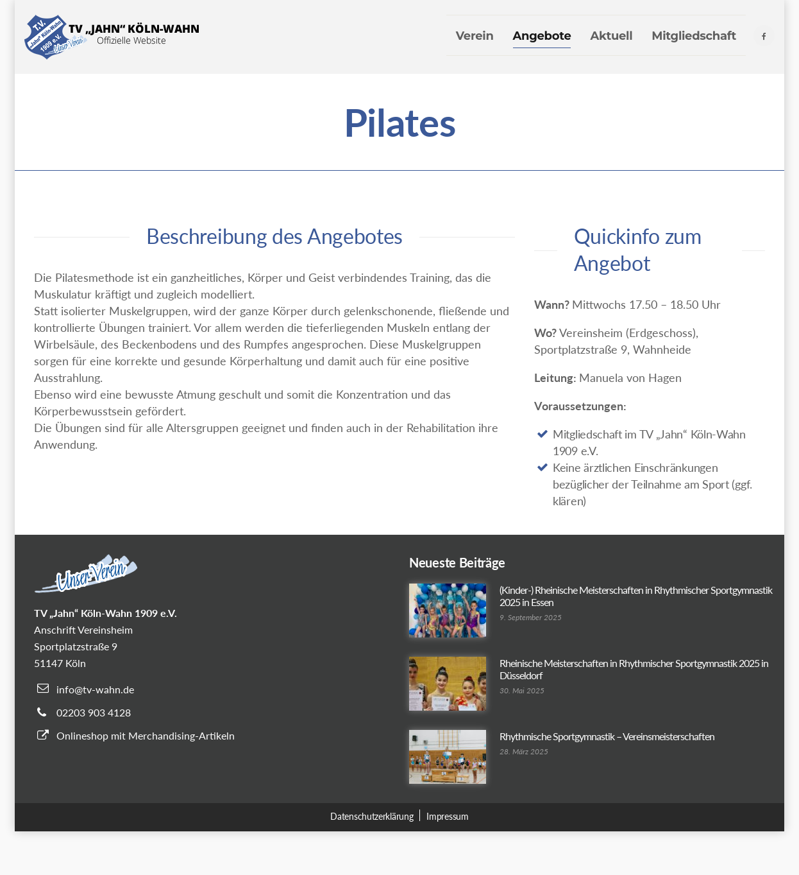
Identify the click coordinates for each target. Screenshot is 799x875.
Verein (475, 36)
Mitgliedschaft (694, 36)
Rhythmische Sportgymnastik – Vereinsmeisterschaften (607, 736)
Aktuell (611, 36)
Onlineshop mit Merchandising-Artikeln (145, 735)
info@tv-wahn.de (95, 689)
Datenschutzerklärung (371, 816)
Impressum (447, 816)
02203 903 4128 (93, 712)
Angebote (542, 36)
